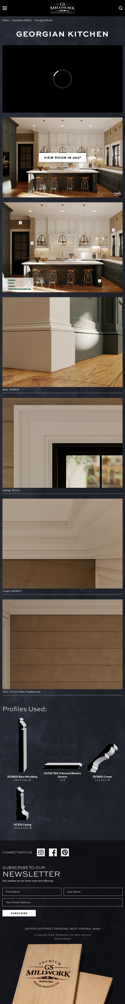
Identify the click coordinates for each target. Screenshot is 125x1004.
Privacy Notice (62, 938)
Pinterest (65, 852)
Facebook (53, 852)
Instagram (41, 852)
